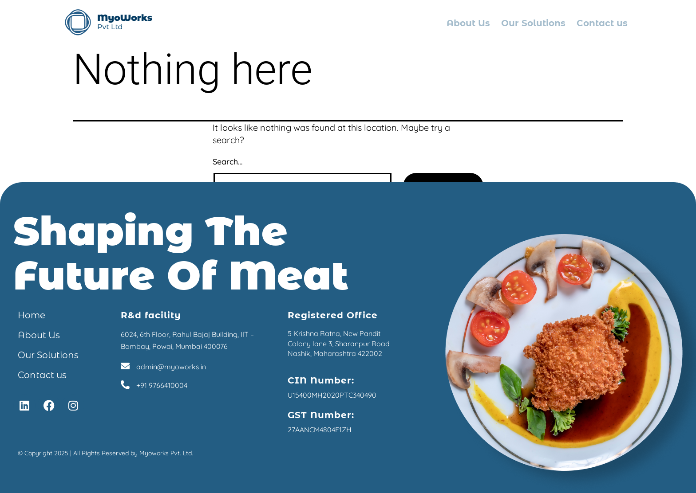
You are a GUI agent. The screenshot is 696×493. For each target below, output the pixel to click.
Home (31, 315)
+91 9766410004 (161, 385)
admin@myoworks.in (171, 366)
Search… (227, 162)
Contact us (602, 23)
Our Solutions (533, 23)
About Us (468, 23)
